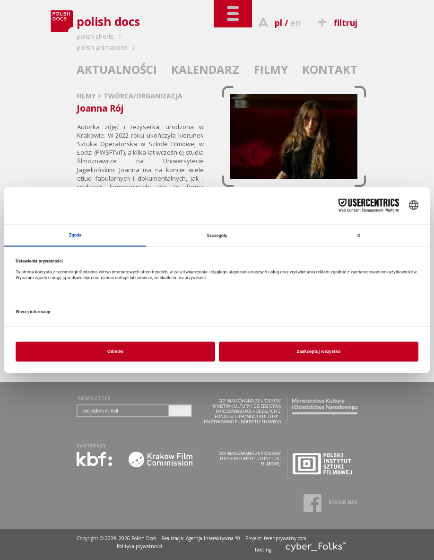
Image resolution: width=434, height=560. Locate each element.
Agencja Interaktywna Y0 (213, 538)
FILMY (271, 69)
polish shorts (100, 36)
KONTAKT (329, 69)
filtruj (336, 22)
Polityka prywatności (139, 546)
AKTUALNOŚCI (117, 69)
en (295, 22)
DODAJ (180, 410)
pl (278, 22)
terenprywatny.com (285, 538)
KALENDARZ (205, 69)
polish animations (107, 47)
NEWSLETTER (94, 398)
